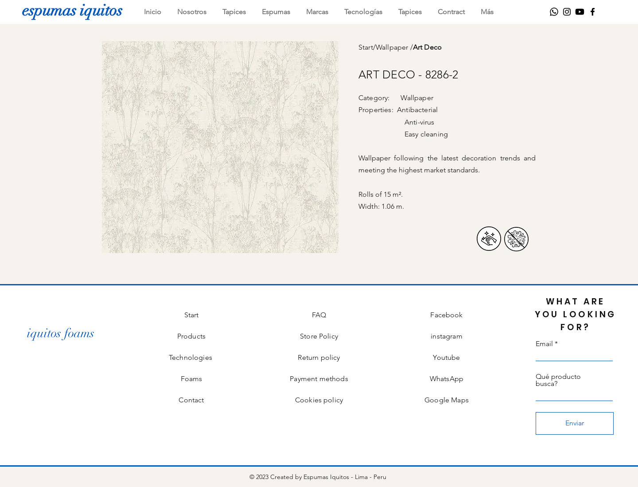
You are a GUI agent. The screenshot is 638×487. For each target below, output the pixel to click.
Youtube (446, 357)
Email (544, 343)
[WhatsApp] (554, 12)
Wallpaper (393, 47)
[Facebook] (592, 12)
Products (191, 336)
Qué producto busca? (558, 380)
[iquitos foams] (60, 333)
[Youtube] (580, 12)
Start (365, 47)
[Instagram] (567, 12)
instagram (446, 336)
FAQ (319, 315)
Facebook (446, 315)
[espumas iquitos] (72, 10)
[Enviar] (575, 423)
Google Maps (446, 400)
